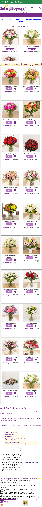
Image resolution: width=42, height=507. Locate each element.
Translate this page (31, 462)
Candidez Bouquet (10, 289)
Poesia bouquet (10, 323)
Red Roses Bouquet (31, 289)
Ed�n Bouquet (31, 222)
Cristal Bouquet (32, 46)
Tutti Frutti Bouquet (10, 86)
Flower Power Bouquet (10, 120)
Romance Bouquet (31, 255)
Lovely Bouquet (31, 120)
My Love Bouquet (11, 46)
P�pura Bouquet (10, 357)
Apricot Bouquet (10, 221)
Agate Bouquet (10, 154)
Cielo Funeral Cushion (10, 391)
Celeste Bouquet (31, 323)
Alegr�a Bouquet (31, 357)
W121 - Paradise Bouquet (31, 86)
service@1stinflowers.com (28, 444)
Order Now (10, 49)
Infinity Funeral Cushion (31, 154)
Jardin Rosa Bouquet (10, 187)
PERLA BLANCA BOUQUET (10, 256)
